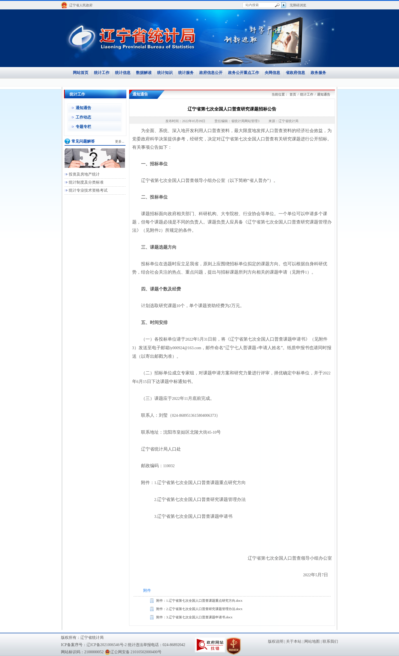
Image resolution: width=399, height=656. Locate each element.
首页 (293, 94)
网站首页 (80, 73)
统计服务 (186, 73)
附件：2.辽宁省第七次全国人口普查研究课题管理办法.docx (199, 609)
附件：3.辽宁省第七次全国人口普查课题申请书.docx (194, 617)
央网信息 (272, 73)
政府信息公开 (210, 73)
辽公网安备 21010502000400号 (133, 652)
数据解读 (144, 73)
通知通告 (83, 108)
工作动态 (83, 117)
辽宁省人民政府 (81, 5)
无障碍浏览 (298, 5)
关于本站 (293, 641)
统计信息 (123, 73)
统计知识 (165, 73)
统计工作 (101, 73)
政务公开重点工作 (243, 73)
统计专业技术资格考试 (88, 190)
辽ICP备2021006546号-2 (106, 645)
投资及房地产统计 (84, 174)
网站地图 (312, 641)
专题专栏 (83, 127)
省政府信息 (295, 73)
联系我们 (330, 641)
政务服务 (318, 73)
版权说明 (275, 641)
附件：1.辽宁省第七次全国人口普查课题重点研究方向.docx (199, 601)
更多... (119, 141)
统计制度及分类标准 (86, 182)
